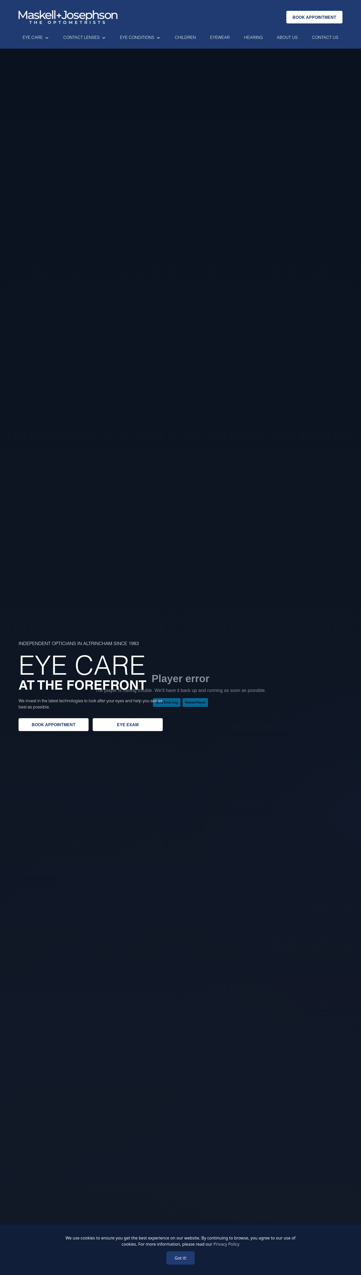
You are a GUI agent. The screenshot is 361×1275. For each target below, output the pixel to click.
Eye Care (33, 37)
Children (185, 37)
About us (287, 37)
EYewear (220, 37)
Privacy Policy (226, 1244)
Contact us (325, 37)
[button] (36, 37)
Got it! (180, 1258)
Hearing (253, 37)
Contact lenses (81, 37)
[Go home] (68, 17)
